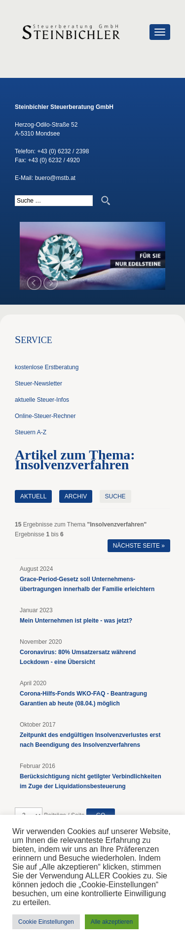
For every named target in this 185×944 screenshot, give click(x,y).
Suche (115, 496)
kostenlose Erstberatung (46, 367)
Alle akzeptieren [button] (112, 921)
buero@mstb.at (55, 178)
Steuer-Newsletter (38, 383)
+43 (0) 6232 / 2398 (63, 151)
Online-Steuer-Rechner (45, 416)
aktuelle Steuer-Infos (42, 399)
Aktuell (33, 496)
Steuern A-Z (30, 432)
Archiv (76, 496)
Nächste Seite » (139, 545)
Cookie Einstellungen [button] (46, 921)
